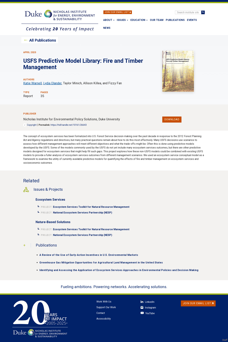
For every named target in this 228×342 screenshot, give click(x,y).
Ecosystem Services (50, 199)
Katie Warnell (32, 83)
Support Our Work (106, 307)
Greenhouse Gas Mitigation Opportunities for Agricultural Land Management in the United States (101, 262)
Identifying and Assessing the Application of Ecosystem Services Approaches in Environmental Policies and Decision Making (118, 270)
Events (192, 20)
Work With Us (103, 301)
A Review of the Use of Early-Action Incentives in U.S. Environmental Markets (88, 254)
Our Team (156, 20)
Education (139, 20)
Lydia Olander (52, 83)
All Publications (42, 40)
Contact (100, 312)
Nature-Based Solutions (53, 222)
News (107, 27)
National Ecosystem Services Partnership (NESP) (82, 212)
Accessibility (103, 318)
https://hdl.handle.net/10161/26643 (69, 125)
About (108, 20)
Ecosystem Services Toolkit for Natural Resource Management (91, 206)
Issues (122, 20)
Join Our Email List (116, 12)
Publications (175, 20)
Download (171, 119)
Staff (224, 340)
